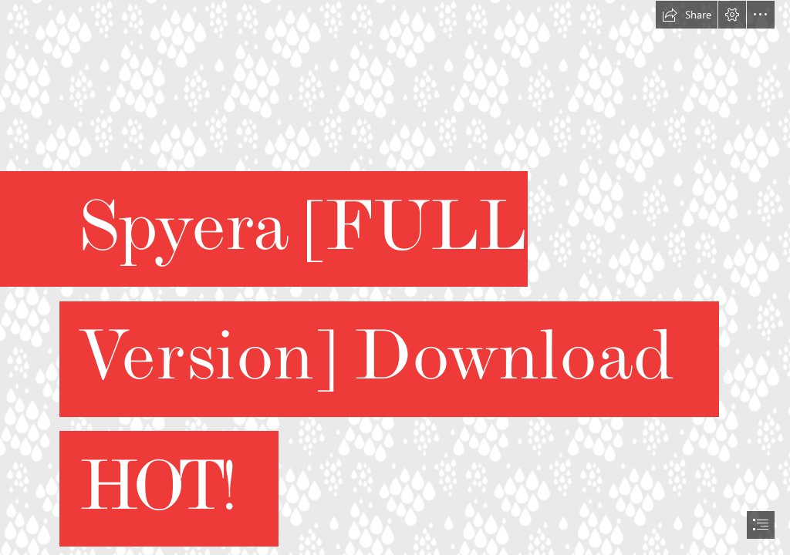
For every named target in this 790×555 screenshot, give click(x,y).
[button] (686, 15)
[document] (395, 277)
